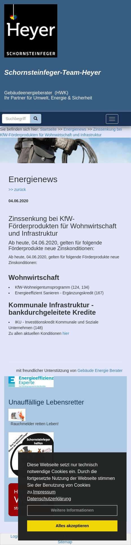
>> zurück (17, 189)
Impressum (44, 491)
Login (15, 536)
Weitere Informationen (72, 510)
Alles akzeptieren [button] (72, 525)
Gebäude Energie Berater (100, 370)
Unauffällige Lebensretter (46, 402)
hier (65, 333)
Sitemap (65, 542)
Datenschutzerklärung (49, 498)
